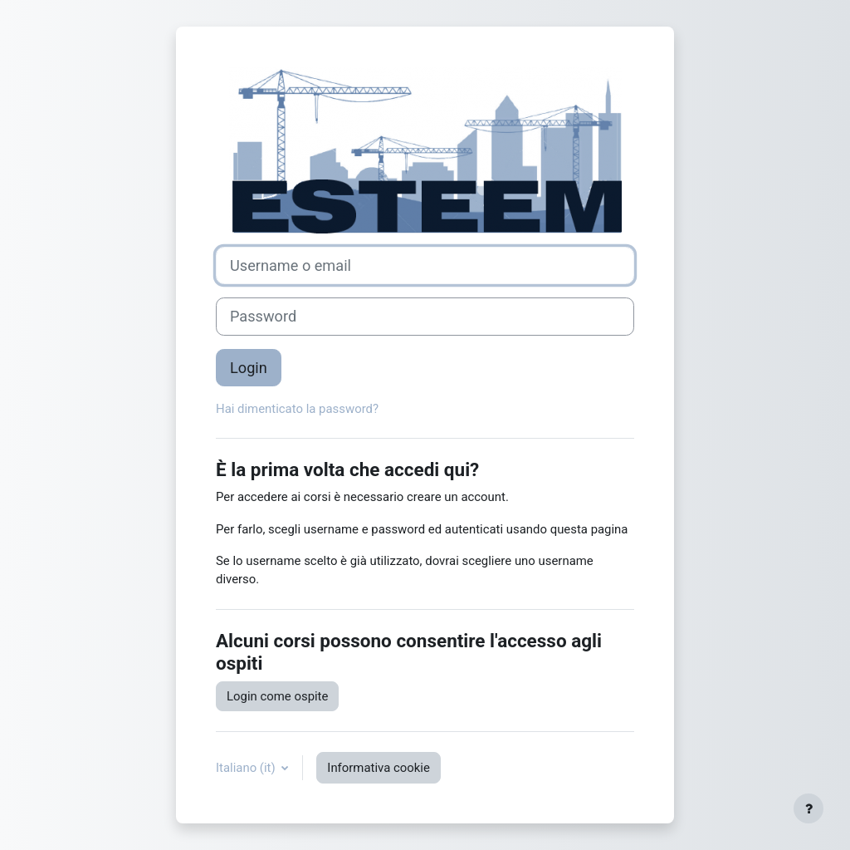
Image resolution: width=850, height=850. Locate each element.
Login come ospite (277, 696)
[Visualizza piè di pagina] (808, 808)
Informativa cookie (378, 767)
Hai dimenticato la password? (297, 408)
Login (248, 367)
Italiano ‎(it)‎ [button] (247, 767)
